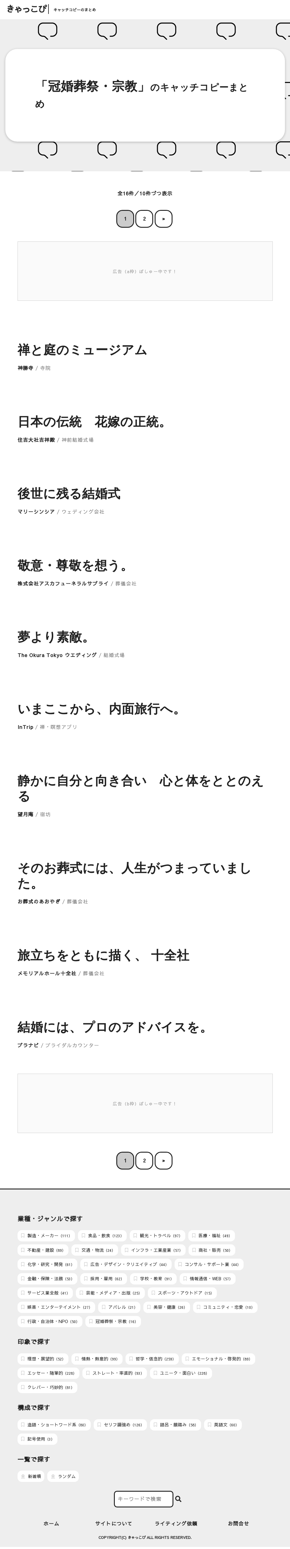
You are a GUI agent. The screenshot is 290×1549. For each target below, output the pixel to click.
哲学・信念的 (152, 1360)
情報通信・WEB (208, 1279)
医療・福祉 (212, 1236)
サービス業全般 (45, 1294)
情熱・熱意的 (97, 1360)
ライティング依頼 (176, 1525)
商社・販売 (212, 1250)
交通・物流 (95, 1250)
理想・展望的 (43, 1360)
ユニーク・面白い (181, 1374)
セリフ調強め (121, 1426)
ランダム (63, 1478)
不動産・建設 (43, 1250)
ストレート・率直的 (115, 1374)
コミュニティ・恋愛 (226, 1308)
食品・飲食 (103, 1236)
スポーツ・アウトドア (183, 1294)
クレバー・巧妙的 (47, 1389)
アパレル (119, 1308)
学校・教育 (154, 1279)
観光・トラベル (158, 1236)
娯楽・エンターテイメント (56, 1308)
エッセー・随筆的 (48, 1374)
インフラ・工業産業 (154, 1250)
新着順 (31, 1478)
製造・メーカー (46, 1236)
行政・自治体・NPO (50, 1322)
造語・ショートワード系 (54, 1426)
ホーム (51, 1525)
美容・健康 (167, 1308)
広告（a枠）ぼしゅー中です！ (145, 271)
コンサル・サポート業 (209, 1265)
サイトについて (114, 1525)
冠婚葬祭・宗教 (113, 1322)
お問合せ (238, 1525)
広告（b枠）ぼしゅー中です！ (145, 1104)
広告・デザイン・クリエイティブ (126, 1265)
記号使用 (37, 1441)
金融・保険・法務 (47, 1279)
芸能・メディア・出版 (111, 1294)
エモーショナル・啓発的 (219, 1360)
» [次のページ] (163, 218)
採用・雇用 (104, 1279)
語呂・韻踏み (176, 1426)
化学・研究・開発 (47, 1265)
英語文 (223, 1426)
